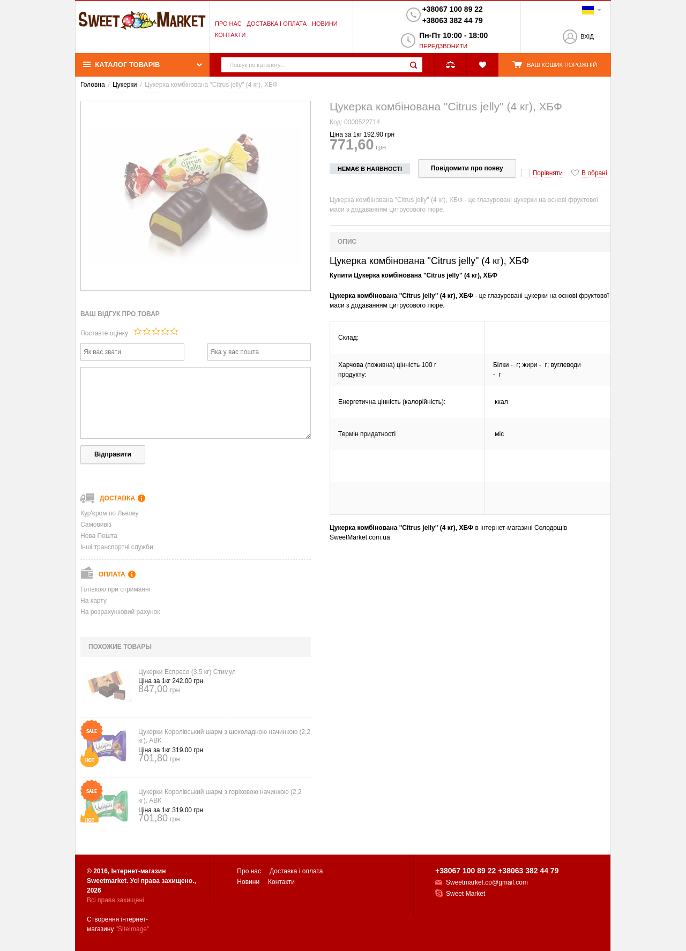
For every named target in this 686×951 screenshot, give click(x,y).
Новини (325, 23)
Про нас (228, 23)
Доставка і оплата (277, 23)
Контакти (230, 35)
